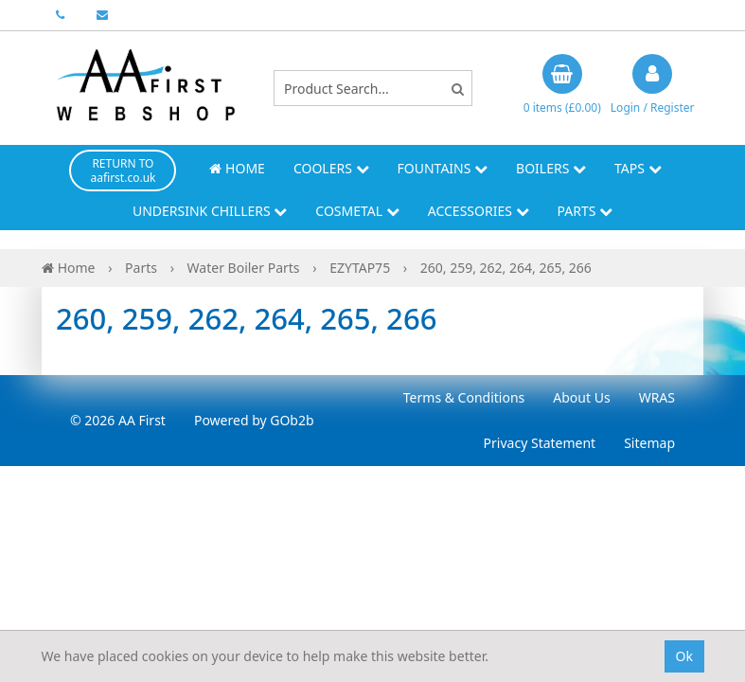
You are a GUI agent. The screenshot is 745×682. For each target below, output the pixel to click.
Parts (585, 211)
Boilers (551, 168)
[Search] (457, 88)
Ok (684, 656)
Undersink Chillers (210, 211)
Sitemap (649, 443)
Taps (638, 168)
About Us (581, 397)
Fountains (443, 168)
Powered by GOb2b (254, 420)
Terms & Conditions (464, 397)
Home (236, 168)
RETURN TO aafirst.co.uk (122, 170)
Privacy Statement (540, 443)
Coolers (331, 168)
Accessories (478, 211)
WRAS (657, 397)
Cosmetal (357, 211)
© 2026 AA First (118, 420)
